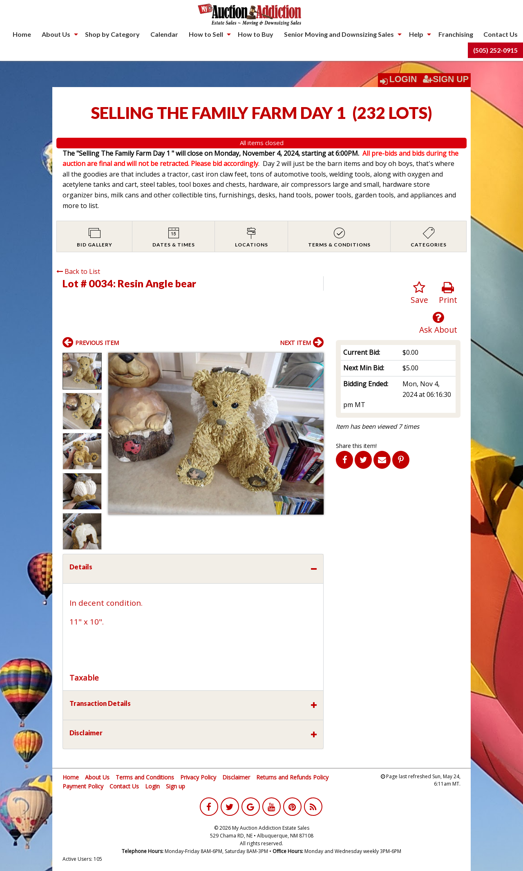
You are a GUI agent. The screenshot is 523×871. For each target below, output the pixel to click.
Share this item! (356, 446)
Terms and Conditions (145, 777)
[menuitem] (21, 34)
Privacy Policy (198, 777)
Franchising (455, 34)
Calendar (164, 34)
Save (419, 293)
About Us (56, 34)
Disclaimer (236, 777)
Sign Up (446, 79)
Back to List (78, 271)
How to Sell (206, 34)
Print (448, 293)
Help (416, 34)
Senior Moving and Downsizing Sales (339, 34)
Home (22, 34)
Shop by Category (112, 34)
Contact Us (500, 34)
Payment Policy (83, 786)
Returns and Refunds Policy (292, 777)
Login (403, 79)
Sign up (175, 786)
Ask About (438, 323)
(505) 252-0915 (495, 50)
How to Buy (255, 34)
